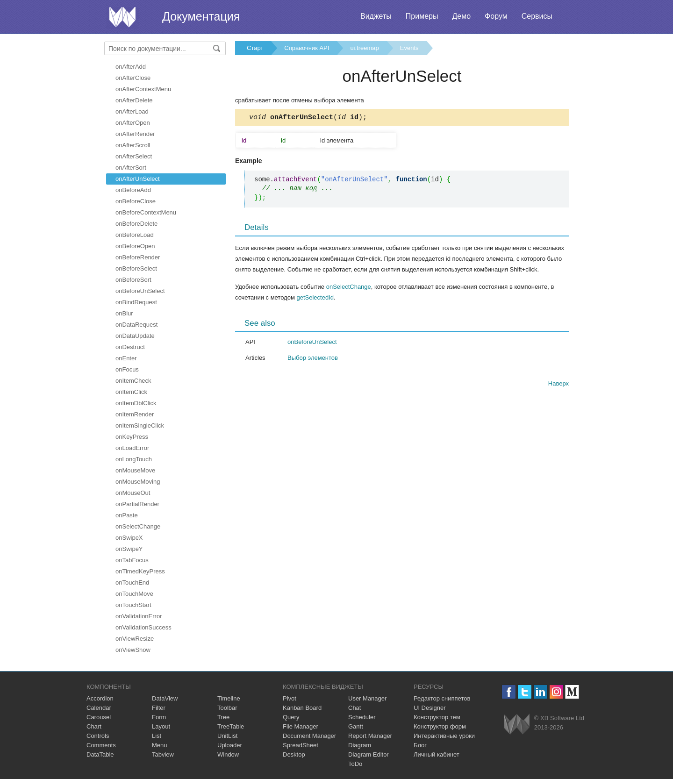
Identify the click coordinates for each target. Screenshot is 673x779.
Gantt (355, 726)
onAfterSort (130, 167)
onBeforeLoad (134, 234)
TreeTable (230, 726)
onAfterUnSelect (137, 178)
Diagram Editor (368, 754)
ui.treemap (364, 47)
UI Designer (430, 707)
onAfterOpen (132, 122)
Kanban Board (302, 707)
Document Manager (309, 735)
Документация (201, 16)
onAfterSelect (133, 156)
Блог (420, 745)
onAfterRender (135, 133)
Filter (158, 707)
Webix (517, 724)
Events (409, 47)
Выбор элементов (312, 359)
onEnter (126, 358)
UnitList (227, 735)
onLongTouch (133, 459)
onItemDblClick (135, 403)
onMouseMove (135, 470)
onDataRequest (136, 324)
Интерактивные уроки (444, 735)
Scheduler (362, 717)
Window (228, 754)
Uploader (229, 745)
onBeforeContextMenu (145, 212)
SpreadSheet (300, 745)
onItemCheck (133, 380)
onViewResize (134, 638)
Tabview (163, 754)
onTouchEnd (132, 582)
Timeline (228, 698)
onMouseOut (132, 492)
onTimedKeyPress (140, 571)
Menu (159, 745)
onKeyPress (131, 436)
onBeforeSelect (136, 268)
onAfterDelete (134, 100)
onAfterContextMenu (143, 89)
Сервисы (537, 16)
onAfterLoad (132, 111)
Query (291, 717)
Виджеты (376, 16)
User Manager (367, 698)
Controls (97, 735)
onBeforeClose (135, 201)
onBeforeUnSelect (140, 290)
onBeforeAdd (133, 189)
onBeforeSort (133, 279)
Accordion (100, 698)
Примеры (422, 16)
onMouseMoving (137, 481)
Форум (496, 16)
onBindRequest (136, 302)
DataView (165, 698)
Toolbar (227, 707)
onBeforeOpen (135, 246)
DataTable (100, 754)
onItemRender (134, 414)
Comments (101, 745)
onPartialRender (137, 503)
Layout (161, 726)
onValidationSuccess (143, 627)
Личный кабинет (436, 754)
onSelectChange (137, 526)
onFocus (127, 369)
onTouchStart (133, 604)
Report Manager (370, 735)
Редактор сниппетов (442, 698)
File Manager (300, 726)
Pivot (289, 698)
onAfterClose (132, 77)
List (156, 735)
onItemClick (131, 391)
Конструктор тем (437, 717)
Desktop (294, 754)
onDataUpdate (135, 335)
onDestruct (130, 346)
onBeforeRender (137, 257)
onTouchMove (134, 593)
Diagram (359, 745)
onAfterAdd (130, 66)
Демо (461, 16)
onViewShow (132, 649)
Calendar (98, 707)
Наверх (558, 384)
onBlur (124, 313)
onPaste (126, 515)
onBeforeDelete (136, 223)
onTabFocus (132, 560)
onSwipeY (129, 548)
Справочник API (306, 47)
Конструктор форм (440, 726)
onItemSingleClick (139, 425)
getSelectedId (315, 298)
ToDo (355, 763)
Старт (255, 47)
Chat (354, 707)
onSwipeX (129, 537)
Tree (223, 717)
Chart (93, 726)
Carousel (98, 717)
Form (159, 717)
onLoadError (132, 447)
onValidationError (138, 616)
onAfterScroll (132, 145)
